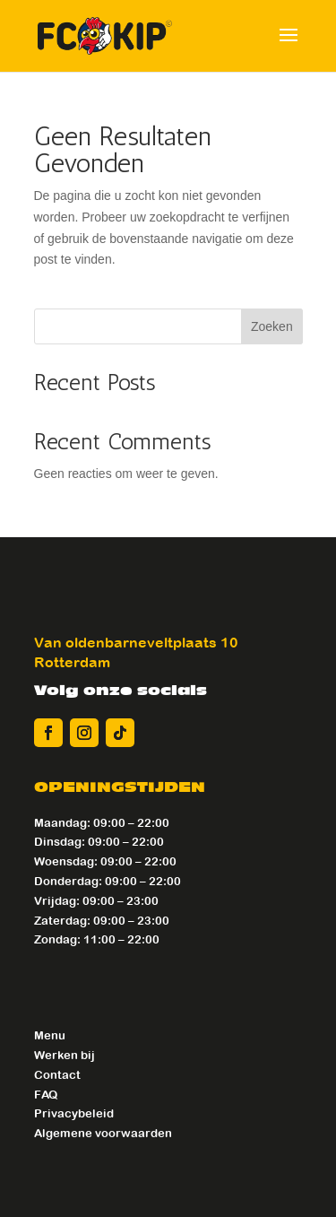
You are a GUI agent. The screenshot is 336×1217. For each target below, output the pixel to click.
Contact (57, 1075)
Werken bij (64, 1055)
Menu (49, 1035)
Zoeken (272, 326)
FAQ (45, 1094)
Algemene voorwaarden (103, 1133)
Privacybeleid (74, 1113)
